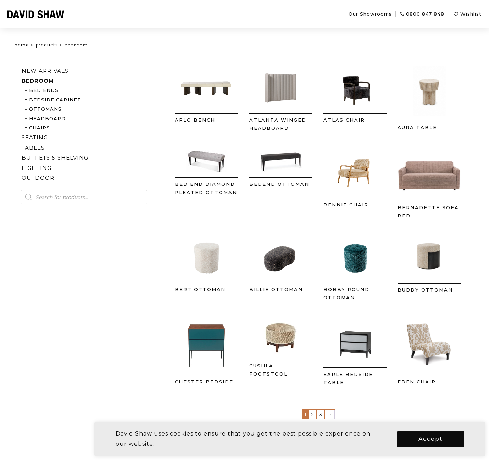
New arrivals (80, 70)
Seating (70, 137)
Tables (68, 147)
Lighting (72, 168)
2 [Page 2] (324, 414)
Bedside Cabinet (90, 99)
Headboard (82, 118)
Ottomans (80, 109)
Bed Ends (79, 90)
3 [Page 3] (332, 414)
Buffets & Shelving (90, 157)
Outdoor (73, 177)
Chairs (74, 128)
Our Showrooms (370, 14)
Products (82, 45)
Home (57, 45)
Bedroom (73, 80)
